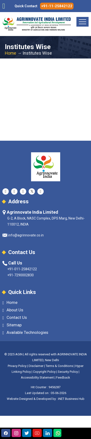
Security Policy (68, 371)
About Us (12, 310)
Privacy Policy (17, 366)
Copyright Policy (44, 371)
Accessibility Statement (37, 377)
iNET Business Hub (71, 399)
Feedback (63, 377)
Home (10, 53)
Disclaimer (36, 366)
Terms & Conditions (59, 366)
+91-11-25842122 (56, 6)
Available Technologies (25, 332)
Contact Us (14, 317)
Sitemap (12, 325)
